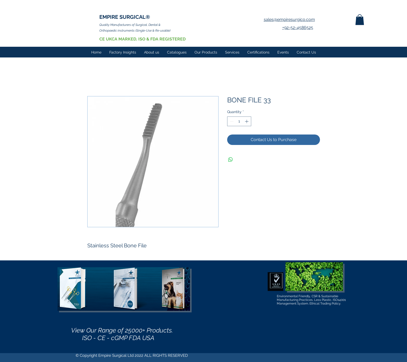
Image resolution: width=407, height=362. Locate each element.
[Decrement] (231, 121)
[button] (359, 19)
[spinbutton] (239, 121)
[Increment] (247, 121)
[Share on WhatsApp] (230, 159)
